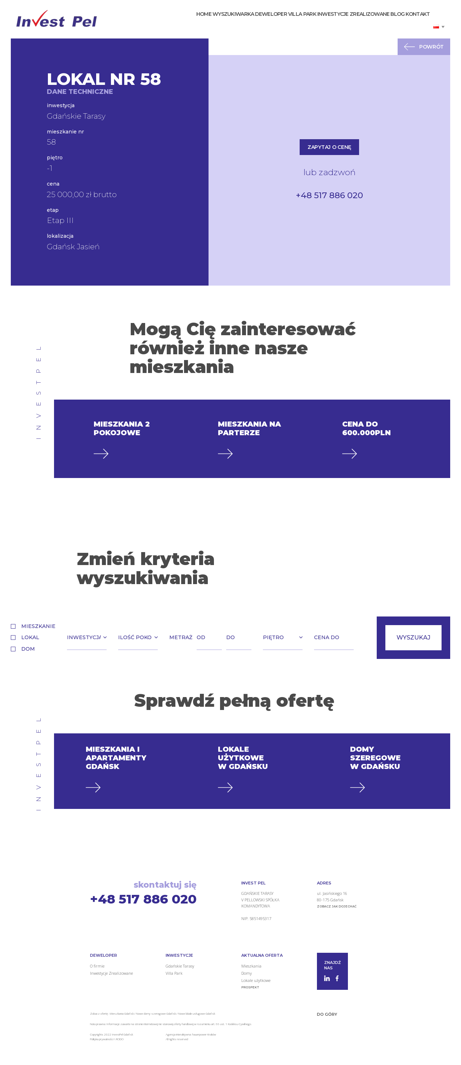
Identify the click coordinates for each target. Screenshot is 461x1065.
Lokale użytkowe (255, 980)
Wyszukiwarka (207, 22)
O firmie (97, 966)
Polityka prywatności (102, 1039)
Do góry (327, 1014)
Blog (391, 22)
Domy (246, 973)
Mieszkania (251, 966)
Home (172, 22)
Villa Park (286, 22)
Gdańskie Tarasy (180, 966)
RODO (120, 1039)
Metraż (180, 637)
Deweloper (250, 22)
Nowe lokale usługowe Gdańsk (196, 1013)
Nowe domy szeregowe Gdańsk (156, 1013)
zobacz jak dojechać (337, 906)
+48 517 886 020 (329, 195)
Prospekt (250, 987)
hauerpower (199, 1034)
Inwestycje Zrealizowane (341, 22)
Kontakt (415, 22)
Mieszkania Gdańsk (122, 1013)
